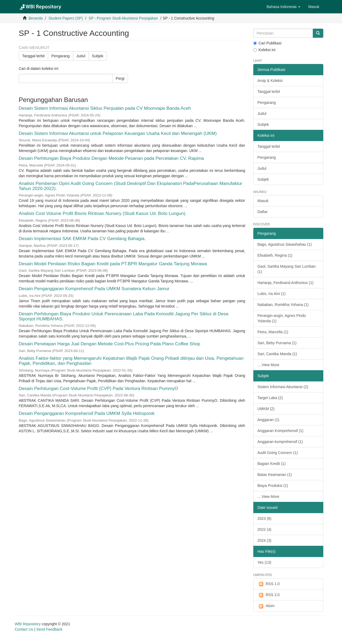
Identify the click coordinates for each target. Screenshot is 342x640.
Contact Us (24, 629)
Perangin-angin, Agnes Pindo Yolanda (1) (282, 318)
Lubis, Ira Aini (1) (272, 293)
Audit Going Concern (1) (278, 452)
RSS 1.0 (269, 584)
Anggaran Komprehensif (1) (281, 431)
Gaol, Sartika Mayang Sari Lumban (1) (287, 269)
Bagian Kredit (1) (272, 463)
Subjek (97, 56)
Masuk (263, 201)
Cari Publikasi (267, 43)
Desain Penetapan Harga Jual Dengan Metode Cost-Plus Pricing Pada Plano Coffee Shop (109, 343)
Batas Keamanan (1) (275, 474)
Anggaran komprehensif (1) (280, 442)
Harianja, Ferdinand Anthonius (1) (285, 283)
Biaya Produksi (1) (273, 485)
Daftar (263, 212)
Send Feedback (49, 629)
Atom (266, 606)
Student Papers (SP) (65, 18)
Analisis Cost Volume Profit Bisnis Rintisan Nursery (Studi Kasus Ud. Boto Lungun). (102, 213)
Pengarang (60, 56)
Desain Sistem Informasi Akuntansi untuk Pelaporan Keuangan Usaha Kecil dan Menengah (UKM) (118, 133)
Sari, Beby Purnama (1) (277, 343)
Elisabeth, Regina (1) (275, 255)
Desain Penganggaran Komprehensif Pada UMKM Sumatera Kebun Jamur (94, 288)
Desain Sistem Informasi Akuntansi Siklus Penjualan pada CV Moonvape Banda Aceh (105, 108)
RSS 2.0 (269, 595)
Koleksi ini (264, 50)
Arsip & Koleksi (270, 80)
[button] (283, 6)
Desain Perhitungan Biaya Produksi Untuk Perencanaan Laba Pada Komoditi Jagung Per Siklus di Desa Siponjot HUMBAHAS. (123, 316)
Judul (80, 56)
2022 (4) (264, 529)
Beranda (36, 18)
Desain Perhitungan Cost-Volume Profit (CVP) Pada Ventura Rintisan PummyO (98, 388)
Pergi (120, 78)
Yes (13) (264, 562)
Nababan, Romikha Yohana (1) (283, 304)
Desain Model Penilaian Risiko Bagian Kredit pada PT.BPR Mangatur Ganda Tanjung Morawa (113, 263)
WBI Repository (28, 624)
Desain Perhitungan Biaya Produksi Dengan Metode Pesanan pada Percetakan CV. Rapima (111, 158)
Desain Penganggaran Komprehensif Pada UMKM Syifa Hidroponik (86, 413)
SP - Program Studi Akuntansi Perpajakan (123, 18)
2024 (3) (264, 540)
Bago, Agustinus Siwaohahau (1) (285, 244)
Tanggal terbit (33, 56)
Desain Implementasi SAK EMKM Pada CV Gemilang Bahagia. (82, 238)
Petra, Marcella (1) (273, 332)
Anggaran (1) (268, 420)
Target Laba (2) (270, 398)
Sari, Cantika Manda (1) (277, 354)
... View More (268, 365)
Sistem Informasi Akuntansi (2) (283, 387)
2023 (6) (264, 518)
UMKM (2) (266, 409)
